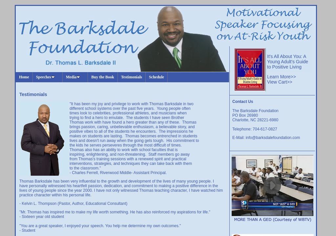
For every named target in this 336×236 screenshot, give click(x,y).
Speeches (45, 77)
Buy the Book (102, 77)
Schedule (156, 77)
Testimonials (131, 77)
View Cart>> (279, 82)
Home (24, 77)
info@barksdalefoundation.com (273, 137)
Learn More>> (281, 76)
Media (73, 77)
